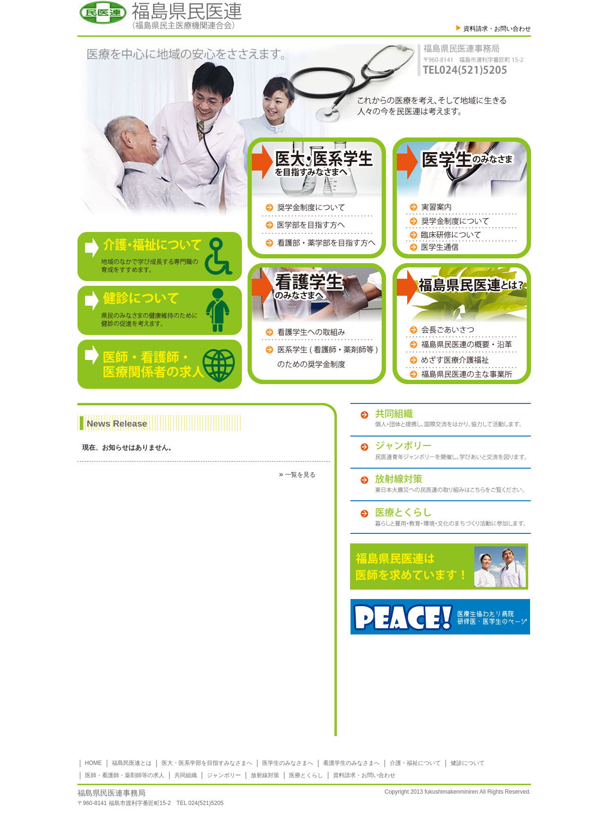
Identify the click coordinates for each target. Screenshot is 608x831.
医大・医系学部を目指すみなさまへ (207, 763)
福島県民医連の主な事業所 (461, 373)
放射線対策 (265, 775)
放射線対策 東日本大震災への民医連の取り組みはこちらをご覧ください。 (440, 484)
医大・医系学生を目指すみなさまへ (313, 162)
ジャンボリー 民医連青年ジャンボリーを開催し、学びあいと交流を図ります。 (440, 452)
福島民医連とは (132, 763)
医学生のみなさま (455, 162)
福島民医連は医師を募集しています (439, 566)
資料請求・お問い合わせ (497, 28)
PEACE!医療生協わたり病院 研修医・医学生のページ (440, 616)
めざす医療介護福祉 (461, 360)
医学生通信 (461, 247)
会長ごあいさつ (461, 331)
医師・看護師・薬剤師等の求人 (124, 775)
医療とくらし (306, 775)
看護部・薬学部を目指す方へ (318, 241)
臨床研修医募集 (461, 234)
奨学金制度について (318, 209)
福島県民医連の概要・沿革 (461, 344)
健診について (468, 763)
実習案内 (461, 209)
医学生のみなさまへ (287, 763)
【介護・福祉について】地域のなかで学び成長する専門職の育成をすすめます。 (159, 256)
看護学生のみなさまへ (298, 287)
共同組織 (185, 775)
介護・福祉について (415, 763)
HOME (93, 763)
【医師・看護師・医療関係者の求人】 (159, 364)
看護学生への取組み (319, 334)
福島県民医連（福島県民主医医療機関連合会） (159, 14)
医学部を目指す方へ (318, 225)
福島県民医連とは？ (460, 287)
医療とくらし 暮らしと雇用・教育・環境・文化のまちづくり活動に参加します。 (440, 517)
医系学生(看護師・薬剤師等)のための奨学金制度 (319, 354)
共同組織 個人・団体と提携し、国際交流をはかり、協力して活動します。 (440, 419)
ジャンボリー (224, 775)
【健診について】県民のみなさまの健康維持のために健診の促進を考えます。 (159, 310)
